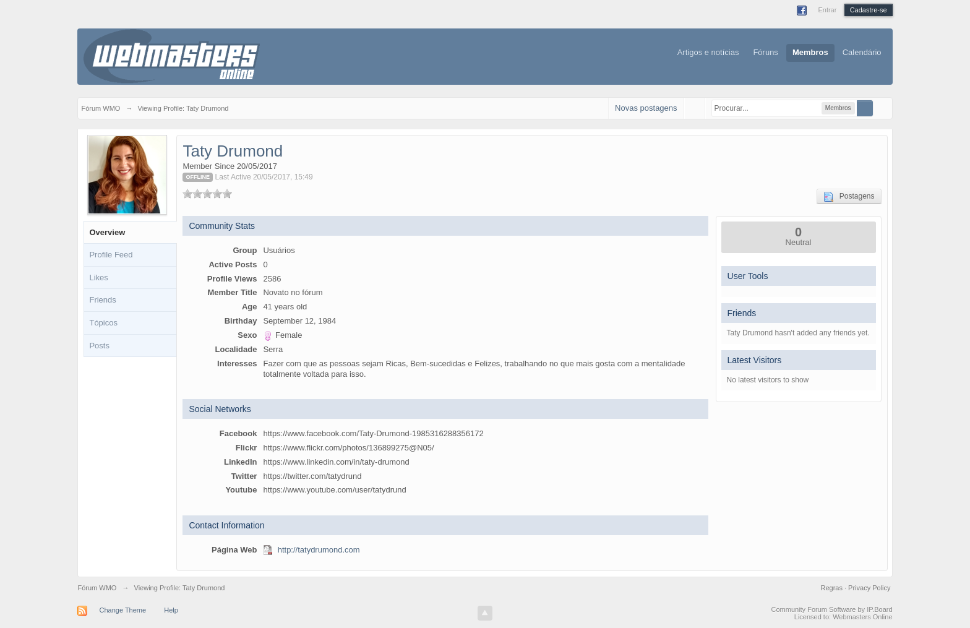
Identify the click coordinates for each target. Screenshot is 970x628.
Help (171, 610)
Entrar (827, 10)
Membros (810, 52)
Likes (98, 277)
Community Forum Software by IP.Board (832, 609)
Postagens (849, 197)
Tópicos (103, 322)
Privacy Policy (869, 587)
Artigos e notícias (708, 52)
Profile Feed (110, 254)
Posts (99, 345)
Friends (102, 299)
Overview (107, 232)
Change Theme (123, 610)
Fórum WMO (96, 587)
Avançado (881, 108)
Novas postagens (646, 108)
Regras (832, 587)
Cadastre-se (868, 10)
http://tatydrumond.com (319, 549)
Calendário (862, 52)
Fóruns (765, 52)
